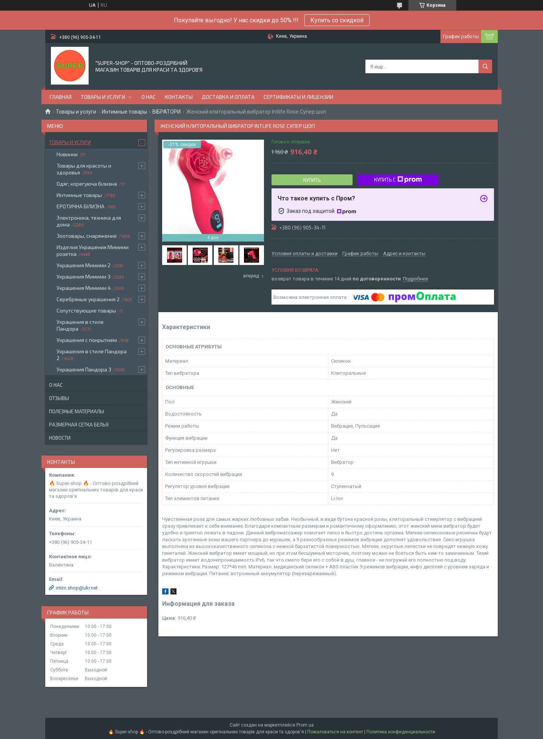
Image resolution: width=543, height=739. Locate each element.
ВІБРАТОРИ (166, 112)
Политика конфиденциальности (401, 731)
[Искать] (485, 66)
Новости (60, 438)
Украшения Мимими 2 (83, 265)
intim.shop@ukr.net (77, 588)
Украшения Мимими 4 (84, 288)
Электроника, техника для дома (89, 221)
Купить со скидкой (337, 20)
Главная (61, 97)
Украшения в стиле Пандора (80, 325)
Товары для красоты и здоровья (84, 169)
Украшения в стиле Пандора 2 (92, 354)
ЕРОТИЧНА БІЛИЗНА (80, 206)
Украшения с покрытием (87, 340)
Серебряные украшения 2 (88, 299)
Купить (312, 180)
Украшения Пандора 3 (84, 369)
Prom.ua (305, 725)
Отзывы (59, 398)
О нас (148, 97)
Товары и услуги (103, 97)
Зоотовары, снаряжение (87, 235)
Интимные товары (124, 112)
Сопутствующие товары (86, 310)
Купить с (398, 179)
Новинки (67, 154)
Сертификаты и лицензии (298, 97)
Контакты (179, 97)
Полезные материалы (76, 411)
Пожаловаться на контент (335, 731)
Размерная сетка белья (79, 425)
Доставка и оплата (228, 97)
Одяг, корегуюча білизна (87, 183)
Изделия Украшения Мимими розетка (93, 250)
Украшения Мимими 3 (83, 276)
